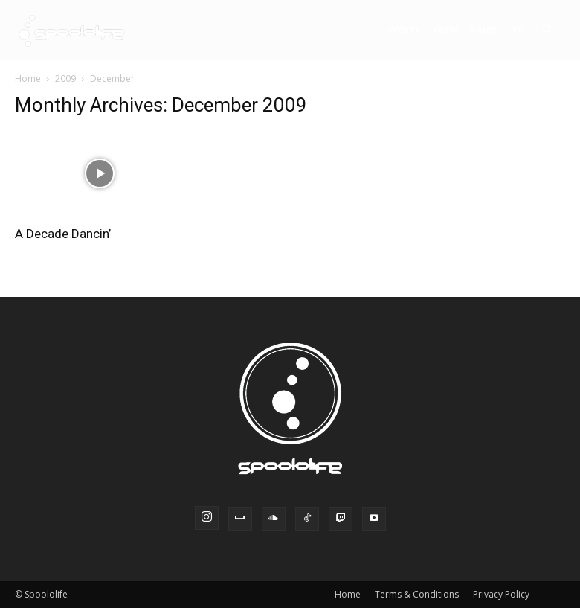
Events (404, 29)
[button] (547, 30)
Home (28, 78)
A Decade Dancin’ (63, 233)
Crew (445, 29)
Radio (484, 29)
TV (517, 29)
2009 (65, 78)
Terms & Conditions (417, 594)
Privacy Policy (501, 594)
